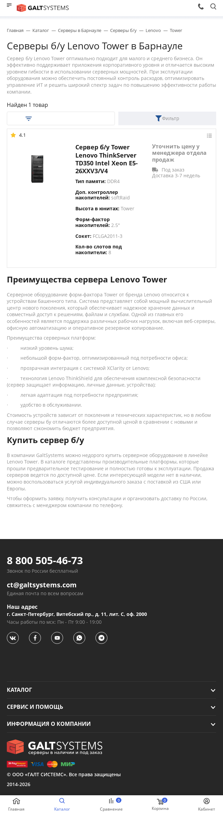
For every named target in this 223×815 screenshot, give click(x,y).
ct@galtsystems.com (42, 585)
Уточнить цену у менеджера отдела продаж (179, 153)
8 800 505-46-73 (45, 560)
